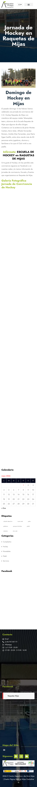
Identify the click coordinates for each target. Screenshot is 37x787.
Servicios (6, 561)
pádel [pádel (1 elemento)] (28, 526)
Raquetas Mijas (13, 696)
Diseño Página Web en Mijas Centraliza (19, 779)
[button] (28, 4)
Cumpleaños (7, 542)
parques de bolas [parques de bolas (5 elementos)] (17, 526)
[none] (20, 4)
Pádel (5, 556)
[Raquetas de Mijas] (18, 667)
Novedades (7, 551)
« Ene (3, 508)
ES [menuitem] (19, 4)
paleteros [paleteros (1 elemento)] (5, 526)
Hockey (5, 546)
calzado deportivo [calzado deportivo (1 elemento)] (7, 521)
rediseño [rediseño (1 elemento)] (5, 531)
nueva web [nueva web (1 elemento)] (20, 521)
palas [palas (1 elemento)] (29, 521)
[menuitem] (20, 4)
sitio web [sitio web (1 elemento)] (15, 531)
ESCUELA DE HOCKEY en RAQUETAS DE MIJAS (18, 155)
